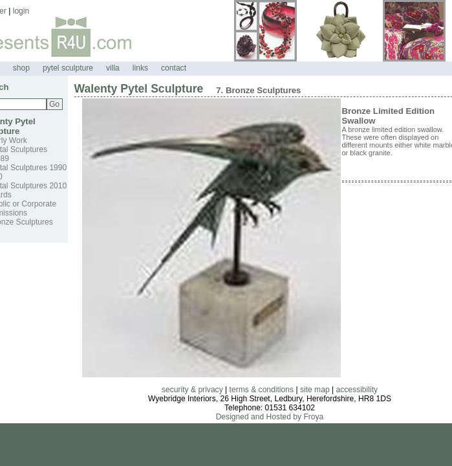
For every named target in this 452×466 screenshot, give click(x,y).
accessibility (357, 389)
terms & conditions (262, 389)
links (140, 67)
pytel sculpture (68, 67)
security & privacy (192, 389)
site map (315, 389)
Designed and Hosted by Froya (270, 416)
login (21, 11)
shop (21, 67)
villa (113, 67)
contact (173, 67)
